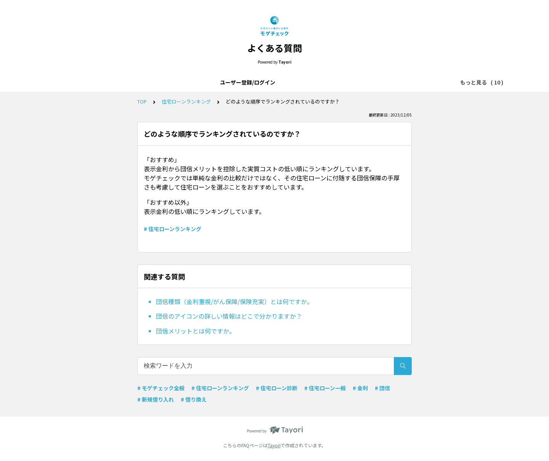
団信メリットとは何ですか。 (195, 330)
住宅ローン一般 (287, 82)
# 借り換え (194, 399)
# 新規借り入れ (155, 399)
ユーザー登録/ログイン (97, 82)
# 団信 (382, 388)
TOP (142, 101)
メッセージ (330, 82)
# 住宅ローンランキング (172, 229)
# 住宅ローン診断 (276, 388)
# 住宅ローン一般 (325, 388)
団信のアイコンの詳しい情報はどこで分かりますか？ (229, 316)
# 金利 (360, 388)
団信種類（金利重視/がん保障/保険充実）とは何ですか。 (234, 301)
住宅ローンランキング (380, 82)
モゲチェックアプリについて (170, 82)
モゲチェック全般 (237, 82)
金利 (423, 82)
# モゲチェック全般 (161, 388)
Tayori (274, 445)
